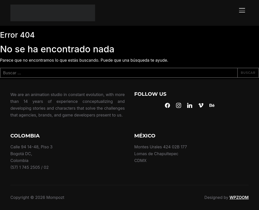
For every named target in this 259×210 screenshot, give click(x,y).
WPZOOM (239, 197)
